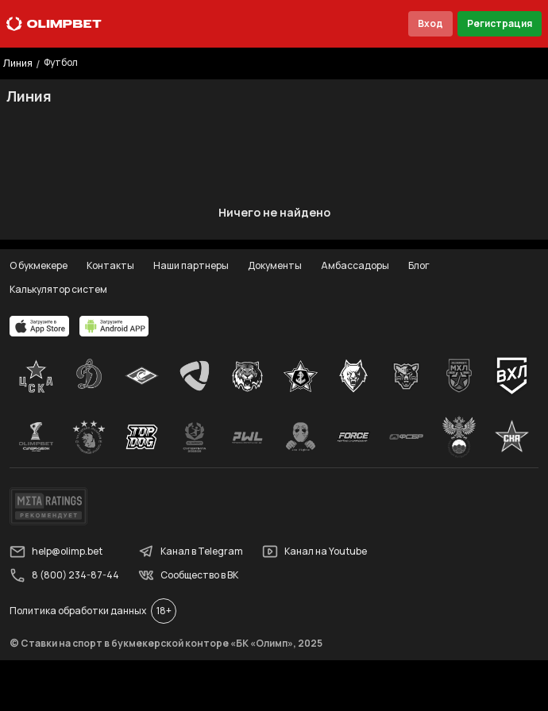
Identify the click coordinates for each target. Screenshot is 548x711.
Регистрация (499, 23)
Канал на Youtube (314, 551)
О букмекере (39, 265)
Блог (419, 265)
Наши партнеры (191, 265)
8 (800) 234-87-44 (64, 575)
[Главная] (54, 23)
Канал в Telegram (190, 551)
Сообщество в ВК (188, 575)
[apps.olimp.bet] (40, 326)
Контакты (110, 265)
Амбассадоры (355, 265)
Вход (430, 23)
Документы (275, 265)
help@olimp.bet (56, 551)
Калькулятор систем (58, 289)
